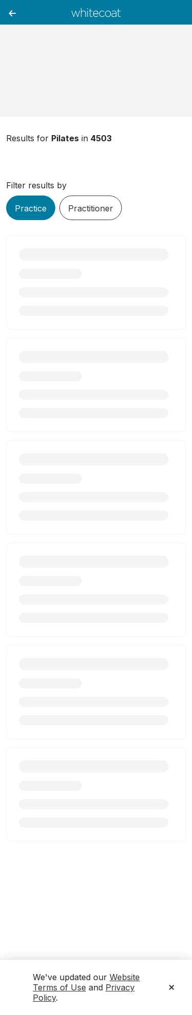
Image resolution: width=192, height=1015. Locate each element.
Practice (31, 208)
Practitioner (90, 208)
